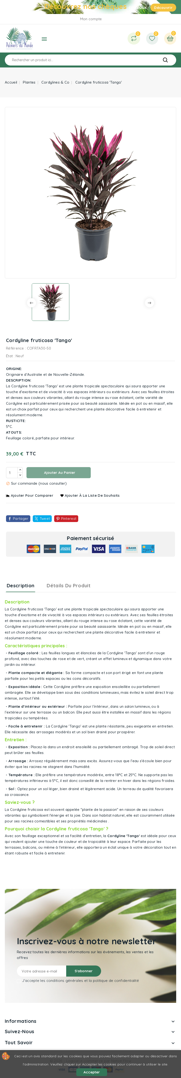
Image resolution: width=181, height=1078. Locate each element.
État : (10, 356)
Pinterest (69, 518)
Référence (15, 348)
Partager (20, 518)
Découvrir (163, 7)
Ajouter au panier (59, 472)
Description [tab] (20, 585)
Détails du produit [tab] (68, 585)
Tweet (45, 518)
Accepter (92, 1072)
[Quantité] (12, 472)
